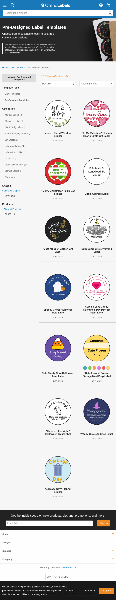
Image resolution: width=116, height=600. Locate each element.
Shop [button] (5, 534)
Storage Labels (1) (13, 171)
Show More (10, 177)
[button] (4, 5)
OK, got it (106, 590)
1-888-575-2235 (68, 567)
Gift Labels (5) (11, 140)
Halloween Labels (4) (15, 146)
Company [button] (7, 559)
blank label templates (16, 50)
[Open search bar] (12, 5)
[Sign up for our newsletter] (49, 523)
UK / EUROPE (61, 577)
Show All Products (11, 209)
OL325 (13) (10, 214)
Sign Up (104, 523)
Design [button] (6, 542)
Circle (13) (10, 196)
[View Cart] (109, 5)
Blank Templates (12, 94)
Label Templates (17, 67)
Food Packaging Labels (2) (17, 133)
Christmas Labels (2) (14, 121)
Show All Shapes (11, 191)
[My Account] (101, 5)
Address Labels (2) (14, 115)
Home (5, 67)
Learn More (89, 590)
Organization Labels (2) (16, 164)
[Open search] (110, 13)
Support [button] (6, 551)
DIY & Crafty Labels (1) (15, 127)
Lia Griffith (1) (11, 158)
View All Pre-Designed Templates (19, 78)
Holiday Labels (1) (13, 152)
